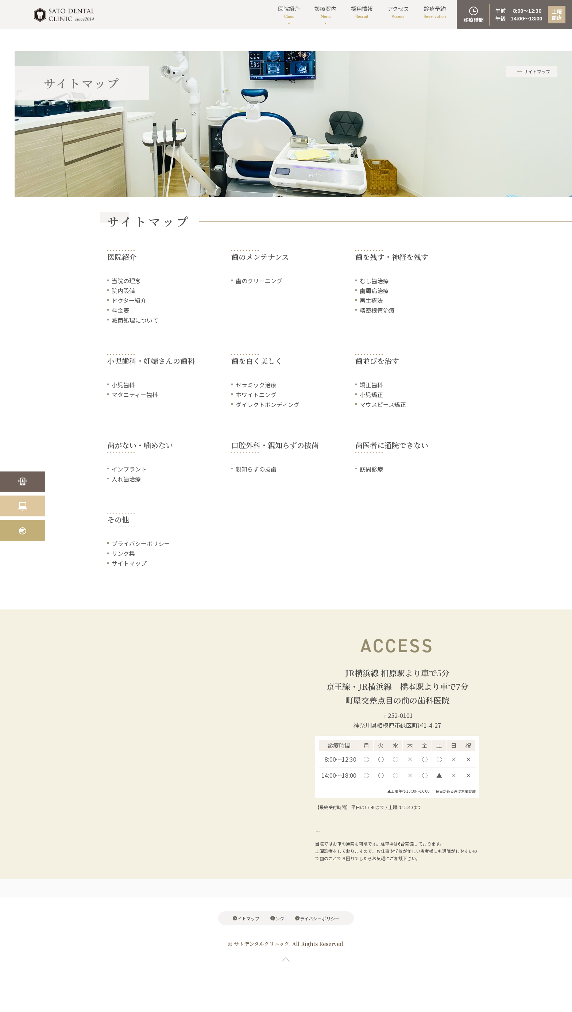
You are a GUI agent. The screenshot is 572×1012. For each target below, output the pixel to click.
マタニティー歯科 (135, 394)
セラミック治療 (256, 385)
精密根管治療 (377, 310)
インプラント (129, 469)
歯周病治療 (374, 290)
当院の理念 (126, 280)
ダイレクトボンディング (267, 404)
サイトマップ (129, 563)
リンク (279, 921)
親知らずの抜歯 (256, 469)
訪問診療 (371, 469)
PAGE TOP (286, 973)
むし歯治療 (374, 280)
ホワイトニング (256, 394)
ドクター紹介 (129, 300)
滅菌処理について (135, 320)
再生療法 (371, 300)
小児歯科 (123, 385)
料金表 (120, 310)
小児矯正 (371, 394)
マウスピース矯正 (383, 404)
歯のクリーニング (259, 280)
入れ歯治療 (126, 479)
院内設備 (123, 290)
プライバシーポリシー (141, 544)
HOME (509, 71)
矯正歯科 (371, 385)
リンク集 (123, 554)
